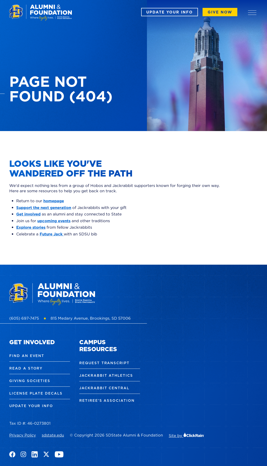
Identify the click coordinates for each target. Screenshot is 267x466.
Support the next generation (43, 207)
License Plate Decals (36, 393)
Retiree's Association (107, 400)
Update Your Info (169, 12)
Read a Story (26, 368)
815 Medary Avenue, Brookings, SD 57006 (91, 318)
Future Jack (52, 234)
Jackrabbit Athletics (106, 375)
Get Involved (32, 342)
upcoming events (53, 221)
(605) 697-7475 (24, 318)
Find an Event (26, 355)
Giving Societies (29, 380)
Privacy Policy (22, 435)
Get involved (28, 214)
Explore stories (30, 227)
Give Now (220, 12)
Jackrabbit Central (104, 388)
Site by (186, 435)
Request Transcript (104, 362)
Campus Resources (98, 345)
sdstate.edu (53, 435)
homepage (53, 201)
